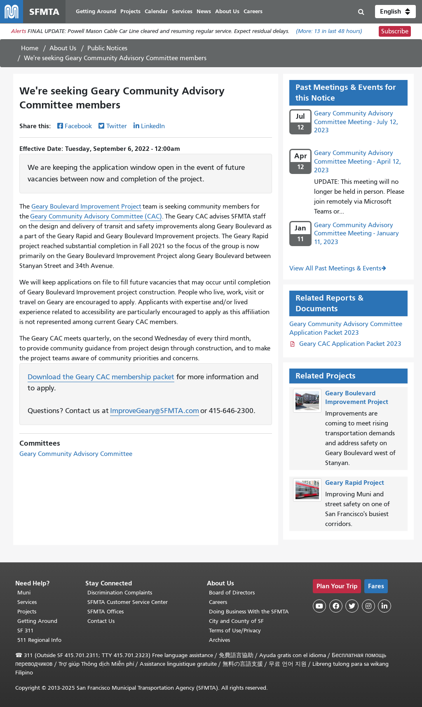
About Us (62, 48)
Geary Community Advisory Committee (75, 454)
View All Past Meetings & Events (335, 268)
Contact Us (101, 621)
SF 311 (25, 630)
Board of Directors (232, 592)
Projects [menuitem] (130, 11)
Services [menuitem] (182, 11)
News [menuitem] (204, 11)
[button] (395, 11)
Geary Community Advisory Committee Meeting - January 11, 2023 (356, 233)
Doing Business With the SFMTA (249, 611)
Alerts (18, 31)
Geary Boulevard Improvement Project (86, 206)
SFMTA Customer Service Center (127, 602)
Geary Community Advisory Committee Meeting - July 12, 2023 (356, 122)
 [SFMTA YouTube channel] (319, 606)
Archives (219, 640)
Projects (26, 611)
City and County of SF (236, 621)
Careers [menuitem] (253, 11)
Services (27, 602)
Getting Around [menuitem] (96, 11)
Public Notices (107, 48)
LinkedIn (153, 126)
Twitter (116, 126)
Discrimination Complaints (119, 592)
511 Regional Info (39, 640)
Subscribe (394, 31)
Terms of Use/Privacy (235, 630)
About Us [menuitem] (227, 11)
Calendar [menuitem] (156, 11)
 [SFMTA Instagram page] (368, 606)
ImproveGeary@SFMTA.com (154, 411)
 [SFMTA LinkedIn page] (384, 606)
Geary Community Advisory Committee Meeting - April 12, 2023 (357, 161)
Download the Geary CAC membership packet (101, 376)
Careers (218, 602)
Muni (23, 592)
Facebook (78, 126)
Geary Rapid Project (354, 482)
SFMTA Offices (105, 611)
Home (29, 48)
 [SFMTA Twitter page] (352, 606)
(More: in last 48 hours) (329, 31)
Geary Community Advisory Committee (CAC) (96, 216)
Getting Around (37, 621)
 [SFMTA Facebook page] (336, 606)
